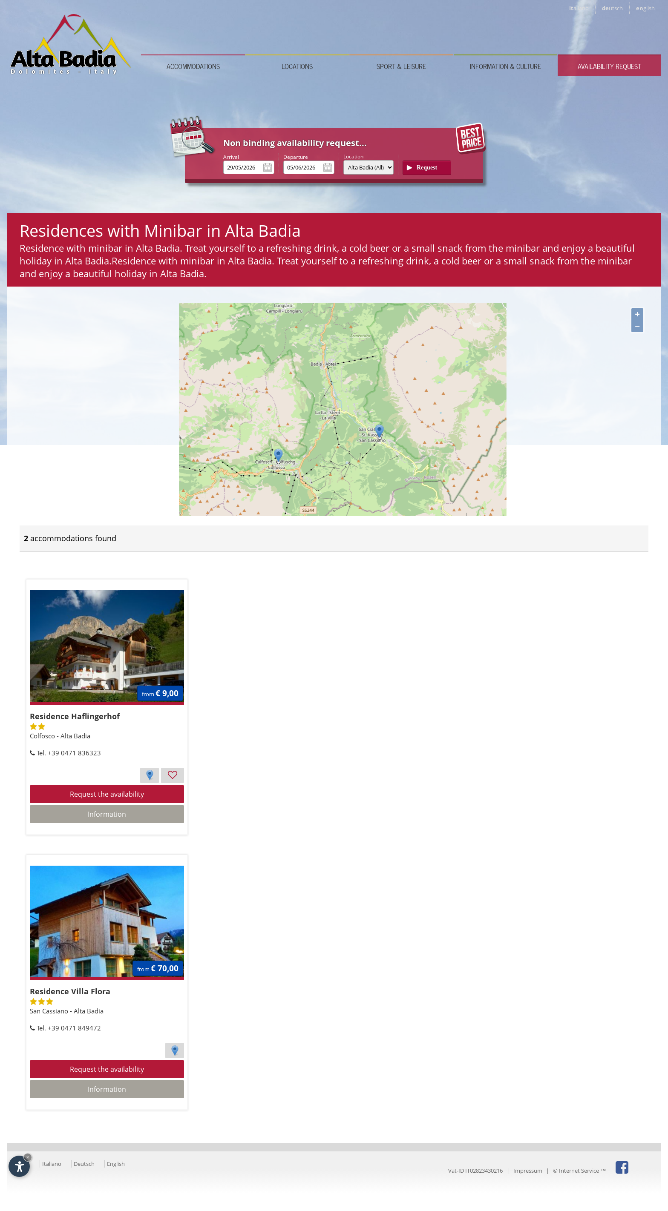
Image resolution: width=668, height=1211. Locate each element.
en (645, 8)
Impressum (527, 1170)
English (116, 1164)
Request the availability (107, 794)
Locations (297, 66)
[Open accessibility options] (19, 1166)
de (612, 8)
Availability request (609, 66)
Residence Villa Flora (70, 991)
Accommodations (193, 66)
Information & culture (505, 66)
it (579, 8)
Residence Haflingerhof (75, 716)
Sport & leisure (401, 66)
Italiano (51, 1164)
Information (107, 814)
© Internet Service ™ (579, 1170)
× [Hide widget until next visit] (27, 1157)
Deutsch (84, 1164)
